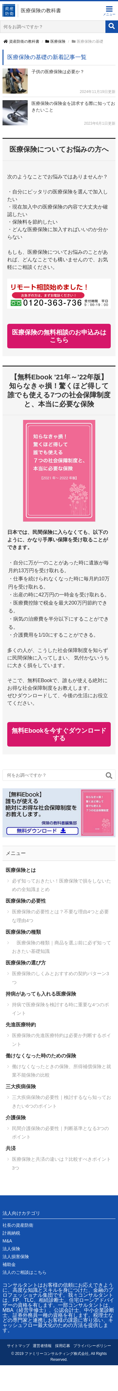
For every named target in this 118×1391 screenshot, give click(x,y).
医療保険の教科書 (41, 10)
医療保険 (55, 41)
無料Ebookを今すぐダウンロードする (59, 734)
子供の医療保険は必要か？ (57, 71)
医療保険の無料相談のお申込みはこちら (59, 336)
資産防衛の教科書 (21, 41)
